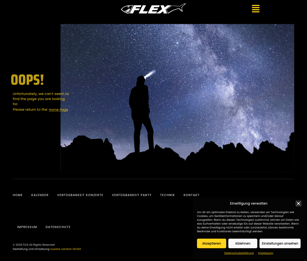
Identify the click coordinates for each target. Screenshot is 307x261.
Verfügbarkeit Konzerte (80, 195)
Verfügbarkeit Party (132, 195)
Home (18, 195)
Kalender (40, 195)
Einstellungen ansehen (280, 243)
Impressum (265, 253)
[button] (298, 203)
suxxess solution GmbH (65, 249)
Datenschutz (58, 227)
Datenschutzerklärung (239, 253)
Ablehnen (243, 243)
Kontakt (192, 195)
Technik (167, 195)
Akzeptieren (211, 243)
